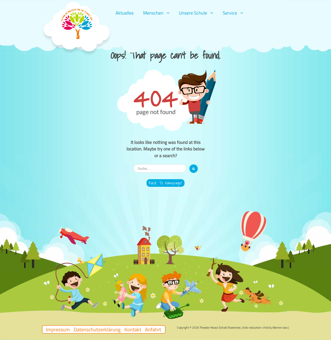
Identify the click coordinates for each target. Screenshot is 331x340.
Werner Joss (280, 327)
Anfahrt (153, 329)
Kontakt (132, 329)
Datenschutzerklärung (97, 329)
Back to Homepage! (165, 183)
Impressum (58, 329)
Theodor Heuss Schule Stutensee (219, 327)
